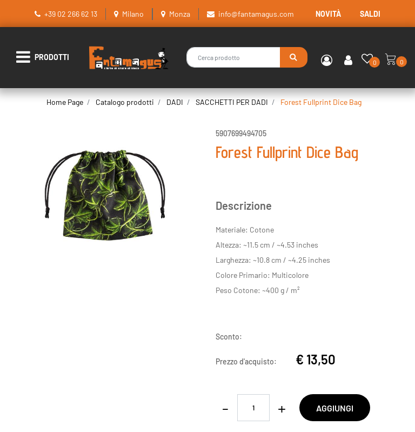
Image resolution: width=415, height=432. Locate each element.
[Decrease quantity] (225, 407)
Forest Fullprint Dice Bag (321, 102)
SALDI (370, 13)
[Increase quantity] (282, 407)
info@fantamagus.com (256, 13)
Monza (179, 13)
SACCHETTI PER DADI (232, 102)
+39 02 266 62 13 (70, 13)
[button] (293, 57)
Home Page (64, 102)
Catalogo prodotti (125, 102)
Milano (133, 13)
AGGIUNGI (334, 408)
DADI (174, 102)
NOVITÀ (328, 13)
